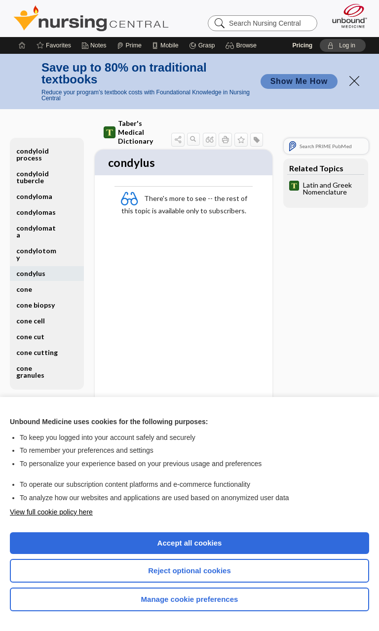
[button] (243, 45)
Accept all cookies (189, 543)
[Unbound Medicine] (346, 15)
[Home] (22, 45)
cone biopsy (35, 305)
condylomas (36, 212)
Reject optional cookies (189, 570)
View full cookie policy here (51, 512)
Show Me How (299, 81)
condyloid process (32, 154)
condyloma (34, 196)
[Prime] (129, 45)
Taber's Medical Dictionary (128, 132)
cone (24, 289)
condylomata (36, 231)
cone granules (30, 371)
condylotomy (36, 254)
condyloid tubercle (32, 177)
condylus (30, 273)
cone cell (30, 320)
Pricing (302, 45)
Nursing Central (91, 18)
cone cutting (37, 352)
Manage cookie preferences (189, 599)
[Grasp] (202, 45)
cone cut (30, 336)
